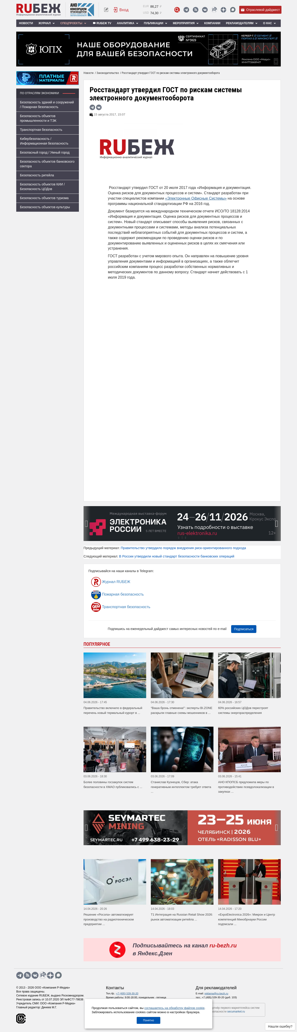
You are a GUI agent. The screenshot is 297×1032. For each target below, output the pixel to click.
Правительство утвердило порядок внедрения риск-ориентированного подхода (183, 548)
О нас (269, 23)
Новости (26, 23)
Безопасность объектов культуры (45, 207)
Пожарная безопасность (117, 594)
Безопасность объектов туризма (44, 198)
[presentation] (87, 523)
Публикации (155, 23)
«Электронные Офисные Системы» (196, 198)
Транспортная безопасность (41, 130)
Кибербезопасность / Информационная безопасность (44, 141)
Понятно (148, 1020)
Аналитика (127, 23)
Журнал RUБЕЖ (110, 582)
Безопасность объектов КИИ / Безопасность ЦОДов (42, 186)
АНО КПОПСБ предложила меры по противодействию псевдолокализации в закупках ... (246, 786)
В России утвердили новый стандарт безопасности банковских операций (176, 556)
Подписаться (244, 629)
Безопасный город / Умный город (45, 152)
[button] (178, 537)
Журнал (47, 23)
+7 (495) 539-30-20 (127, 993)
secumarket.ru (236, 1011)
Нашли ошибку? (280, 1026)
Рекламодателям (242, 23)
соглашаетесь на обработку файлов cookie (174, 1008)
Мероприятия (186, 23)
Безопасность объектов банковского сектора (47, 164)
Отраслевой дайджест (260, 10)
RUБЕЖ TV (101, 23)
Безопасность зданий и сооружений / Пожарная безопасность (47, 104)
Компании (212, 23)
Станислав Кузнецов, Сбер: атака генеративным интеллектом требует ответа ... (181, 786)
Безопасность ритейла (37, 175)
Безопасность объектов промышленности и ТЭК (38, 118)
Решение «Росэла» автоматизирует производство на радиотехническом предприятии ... (109, 919)
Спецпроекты (73, 23)
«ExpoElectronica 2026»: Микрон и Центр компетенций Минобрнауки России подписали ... (246, 919)
